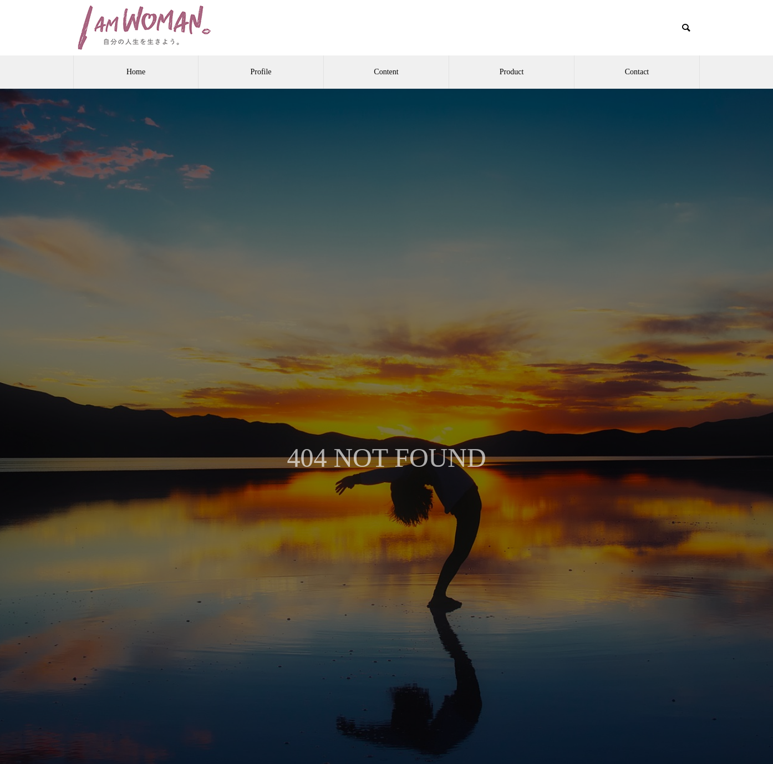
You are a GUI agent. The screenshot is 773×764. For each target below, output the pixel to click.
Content (386, 72)
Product (512, 72)
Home (135, 72)
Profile (260, 72)
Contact (637, 72)
